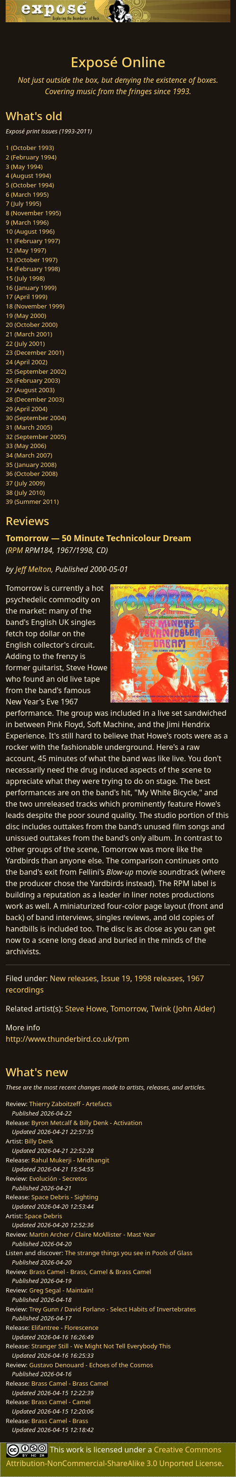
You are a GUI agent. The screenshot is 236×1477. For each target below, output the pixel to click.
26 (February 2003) (33, 380)
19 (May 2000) (26, 315)
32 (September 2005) (36, 436)
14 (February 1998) (33, 268)
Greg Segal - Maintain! (61, 1290)
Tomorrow (128, 1008)
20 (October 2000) (32, 324)
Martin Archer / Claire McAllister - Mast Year (92, 1234)
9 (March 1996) (27, 222)
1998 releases (158, 978)
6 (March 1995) (27, 194)
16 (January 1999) (31, 287)
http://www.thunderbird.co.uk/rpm (68, 1039)
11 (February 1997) (33, 241)
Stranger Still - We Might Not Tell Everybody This (101, 1346)
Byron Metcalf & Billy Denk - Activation (86, 1122)
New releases (73, 978)
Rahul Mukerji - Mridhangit (70, 1160)
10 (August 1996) (30, 231)
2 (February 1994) (31, 157)
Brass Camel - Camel (60, 1402)
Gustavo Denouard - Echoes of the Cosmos (91, 1365)
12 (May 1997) (26, 250)
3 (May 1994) (24, 166)
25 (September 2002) (36, 371)
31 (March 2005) (29, 427)
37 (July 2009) (25, 483)
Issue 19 (115, 978)
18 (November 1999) (35, 306)
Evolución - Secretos (58, 1178)
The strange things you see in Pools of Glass (128, 1252)
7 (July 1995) (23, 203)
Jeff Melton (34, 569)
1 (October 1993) (30, 147)
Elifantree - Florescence (64, 1327)
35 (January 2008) (31, 464)
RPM (15, 550)
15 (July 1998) (25, 278)
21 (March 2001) (29, 334)
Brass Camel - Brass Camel (69, 1383)
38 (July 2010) (25, 492)
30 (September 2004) (36, 417)
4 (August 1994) (28, 175)
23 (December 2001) (35, 352)
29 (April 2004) (26, 408)
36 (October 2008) (32, 473)
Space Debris (43, 1216)
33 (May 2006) (26, 445)
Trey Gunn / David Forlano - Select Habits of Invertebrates (112, 1309)
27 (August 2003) (30, 390)
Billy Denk (39, 1141)
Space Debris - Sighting (64, 1197)
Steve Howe (85, 1008)
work (75, 1449)
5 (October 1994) (30, 185)
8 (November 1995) (33, 213)
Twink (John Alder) (182, 1008)
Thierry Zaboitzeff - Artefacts (70, 1103)
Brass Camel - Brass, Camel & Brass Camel (90, 1271)
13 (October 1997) (32, 259)
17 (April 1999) (26, 296)
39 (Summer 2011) (32, 501)
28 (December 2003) (35, 399)
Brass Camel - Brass (59, 1420)
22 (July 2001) (25, 343)
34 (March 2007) (29, 455)
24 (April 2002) (26, 362)
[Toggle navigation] (30, 35)
